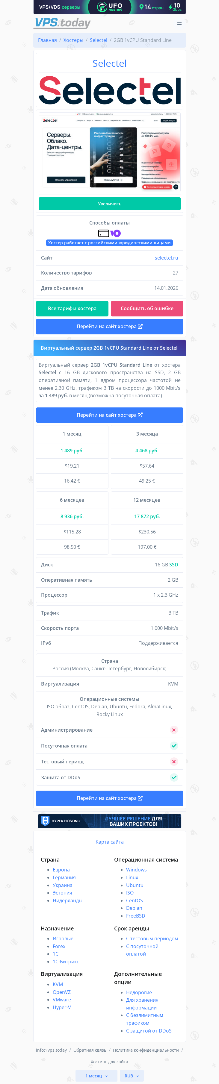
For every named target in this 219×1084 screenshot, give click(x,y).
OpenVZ (62, 992)
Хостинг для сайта (109, 1062)
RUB (129, 1076)
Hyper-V (62, 1007)
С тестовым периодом (152, 938)
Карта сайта (110, 842)
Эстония (62, 892)
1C (55, 953)
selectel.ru (166, 257)
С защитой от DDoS (149, 1030)
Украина (63, 885)
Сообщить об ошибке (147, 308)
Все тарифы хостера (72, 308)
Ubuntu (135, 885)
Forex (59, 946)
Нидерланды (67, 900)
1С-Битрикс (66, 961)
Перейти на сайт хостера (110, 415)
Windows (136, 869)
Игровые (63, 938)
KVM (58, 984)
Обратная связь (89, 1050)
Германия (64, 877)
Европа (61, 869)
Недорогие (139, 992)
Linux (132, 877)
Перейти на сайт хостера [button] (110, 326)
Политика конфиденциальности (146, 1050)
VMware (62, 999)
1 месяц (94, 1076)
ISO (130, 892)
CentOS (134, 900)
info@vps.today (51, 1050)
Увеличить (109, 204)
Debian (134, 908)
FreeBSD (135, 915)
